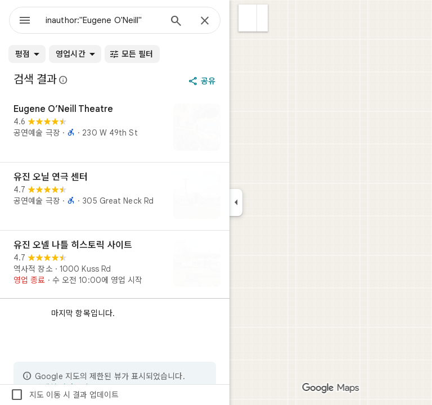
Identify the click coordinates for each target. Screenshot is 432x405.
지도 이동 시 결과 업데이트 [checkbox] (64, 395)
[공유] (203, 81)
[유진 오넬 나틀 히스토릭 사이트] (115, 264)
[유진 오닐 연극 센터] (115, 196)
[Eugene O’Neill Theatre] (115, 128)
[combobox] (103, 20)
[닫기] (205, 21)
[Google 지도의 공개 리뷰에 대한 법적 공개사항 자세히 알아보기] (63, 80)
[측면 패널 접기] (236, 202)
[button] (247, 18)
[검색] (176, 22)
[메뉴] (24, 21)
